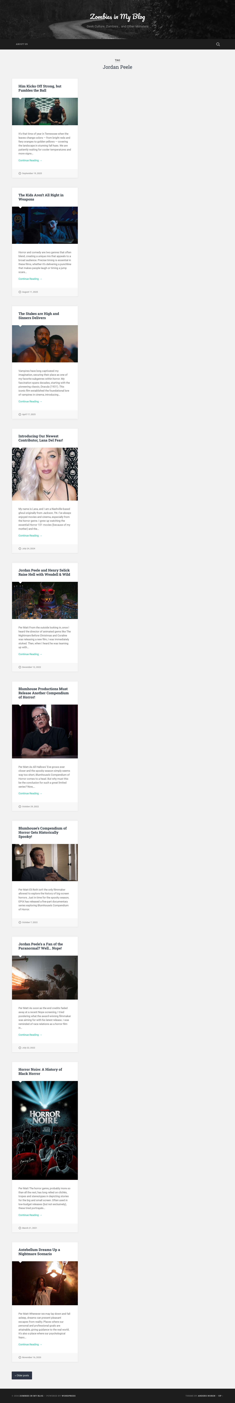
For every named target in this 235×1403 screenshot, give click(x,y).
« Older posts (22, 1375)
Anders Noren (206, 1396)
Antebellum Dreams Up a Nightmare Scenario (39, 1251)
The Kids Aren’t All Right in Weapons (40, 197)
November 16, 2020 (31, 1357)
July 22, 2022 (28, 1047)
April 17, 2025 (29, 414)
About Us (22, 44)
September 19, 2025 (32, 173)
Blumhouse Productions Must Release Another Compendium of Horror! (43, 692)
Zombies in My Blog (117, 16)
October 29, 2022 (30, 806)
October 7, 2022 (30, 922)
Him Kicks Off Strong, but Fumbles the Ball (39, 88)
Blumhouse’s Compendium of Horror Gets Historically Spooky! (42, 832)
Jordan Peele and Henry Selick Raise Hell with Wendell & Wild (44, 572)
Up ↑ (220, 1396)
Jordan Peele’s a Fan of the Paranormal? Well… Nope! (40, 946)
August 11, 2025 (30, 292)
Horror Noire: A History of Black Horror (40, 1071)
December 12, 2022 (31, 667)
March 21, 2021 (29, 1228)
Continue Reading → (30, 160)
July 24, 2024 (28, 548)
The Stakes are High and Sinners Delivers (38, 315)
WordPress (69, 1396)
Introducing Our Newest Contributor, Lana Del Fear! (40, 438)
